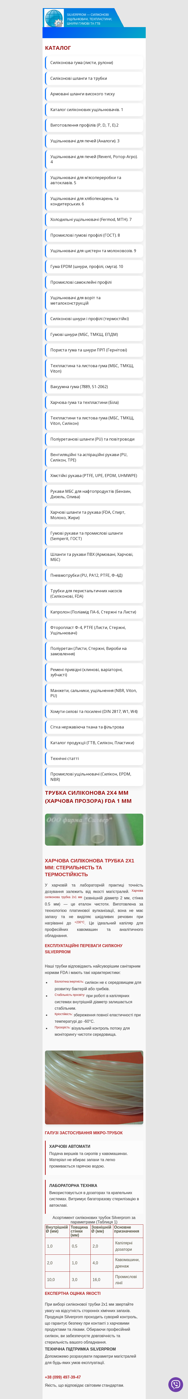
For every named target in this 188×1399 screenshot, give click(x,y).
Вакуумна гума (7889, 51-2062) (79, 386)
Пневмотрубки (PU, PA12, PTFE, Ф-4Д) (86, 575)
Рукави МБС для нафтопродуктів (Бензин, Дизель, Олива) (90, 494)
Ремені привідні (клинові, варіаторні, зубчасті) (86, 672)
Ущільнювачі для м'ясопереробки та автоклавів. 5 (85, 180)
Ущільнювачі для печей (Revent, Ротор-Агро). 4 (94, 159)
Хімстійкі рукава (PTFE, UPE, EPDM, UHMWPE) (93, 475)
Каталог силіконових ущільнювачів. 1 (86, 109)
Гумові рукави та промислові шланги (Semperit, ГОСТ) (86, 535)
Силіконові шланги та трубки (78, 78)
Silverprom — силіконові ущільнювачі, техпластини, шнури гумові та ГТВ (89, 19)
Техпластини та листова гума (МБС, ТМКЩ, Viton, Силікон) (92, 420)
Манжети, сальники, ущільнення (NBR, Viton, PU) (93, 693)
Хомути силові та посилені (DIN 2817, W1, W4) (94, 711)
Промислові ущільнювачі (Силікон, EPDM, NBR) (90, 776)
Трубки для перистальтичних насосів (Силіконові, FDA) (86, 593)
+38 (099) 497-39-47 (63, 1377)
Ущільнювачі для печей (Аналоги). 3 (84, 141)
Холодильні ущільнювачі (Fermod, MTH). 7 (90, 219)
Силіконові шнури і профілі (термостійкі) (89, 318)
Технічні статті (64, 758)
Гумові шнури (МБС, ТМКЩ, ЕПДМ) (84, 334)
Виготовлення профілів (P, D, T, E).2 (84, 125)
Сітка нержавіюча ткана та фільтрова (87, 727)
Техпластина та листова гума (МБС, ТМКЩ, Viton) (92, 368)
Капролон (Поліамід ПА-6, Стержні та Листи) (93, 612)
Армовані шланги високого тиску (82, 94)
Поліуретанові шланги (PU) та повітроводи (92, 439)
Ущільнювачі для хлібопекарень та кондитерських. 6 (84, 201)
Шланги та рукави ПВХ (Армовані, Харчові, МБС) (91, 557)
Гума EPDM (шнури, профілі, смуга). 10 (86, 266)
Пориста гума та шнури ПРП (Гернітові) (88, 350)
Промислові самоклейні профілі (81, 282)
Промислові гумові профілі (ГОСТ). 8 (85, 235)
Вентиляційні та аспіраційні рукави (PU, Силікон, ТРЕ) (89, 457)
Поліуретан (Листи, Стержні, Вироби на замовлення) (88, 651)
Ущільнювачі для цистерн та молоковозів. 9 (93, 250)
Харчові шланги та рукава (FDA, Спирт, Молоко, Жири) (87, 515)
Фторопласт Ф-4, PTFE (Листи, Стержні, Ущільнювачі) (88, 630)
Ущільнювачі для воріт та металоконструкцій (75, 300)
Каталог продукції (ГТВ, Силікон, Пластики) (92, 742)
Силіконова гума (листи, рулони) (81, 62)
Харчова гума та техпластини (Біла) (84, 402)
